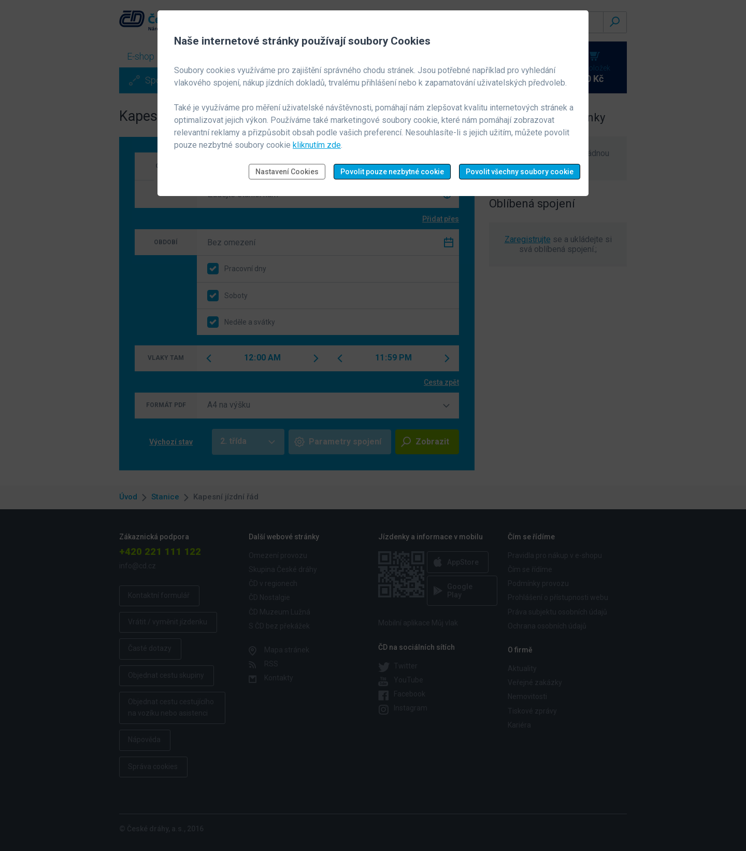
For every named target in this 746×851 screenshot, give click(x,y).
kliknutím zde (317, 145)
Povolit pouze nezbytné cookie (392, 172)
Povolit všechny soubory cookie (519, 172)
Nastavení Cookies (287, 172)
